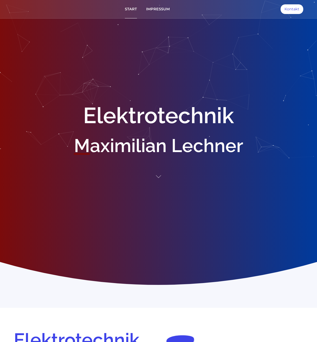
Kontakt (291, 9)
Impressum (158, 9)
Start (131, 9)
